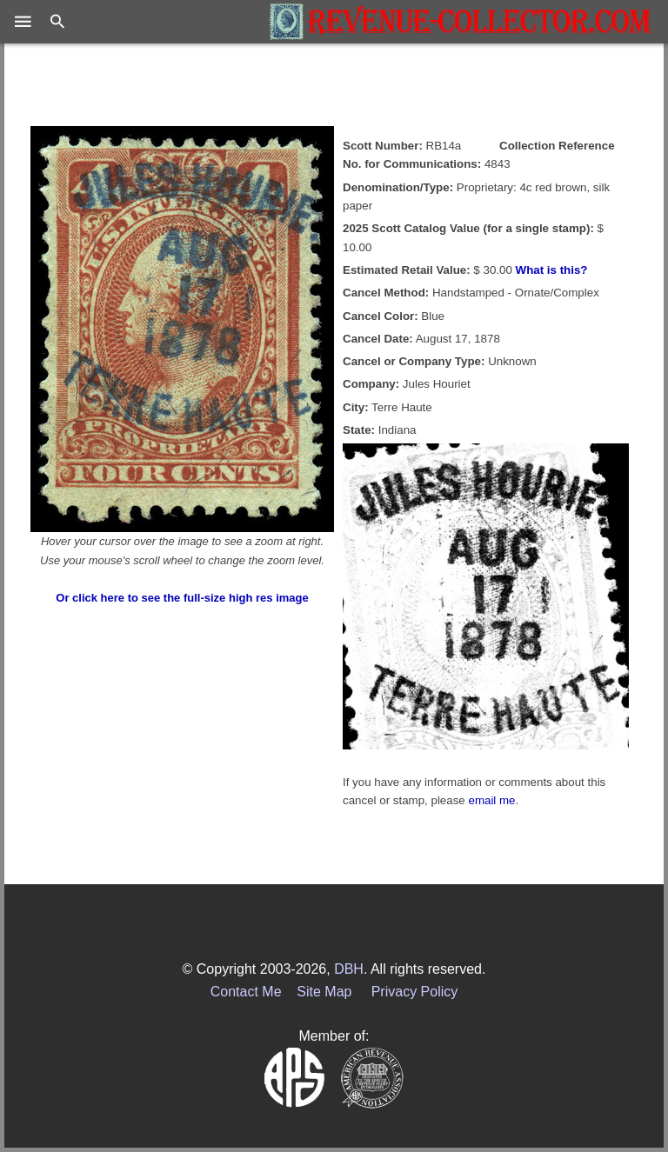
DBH (349, 969)
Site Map (324, 991)
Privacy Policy (414, 991)
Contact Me (246, 991)
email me (491, 800)
